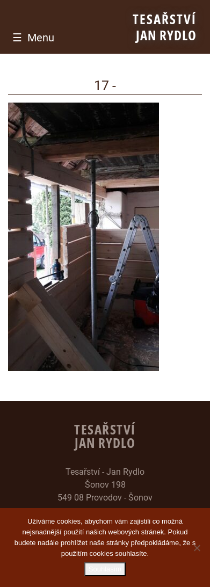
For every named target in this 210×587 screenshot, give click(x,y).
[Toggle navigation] (30, 38)
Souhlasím (105, 569)
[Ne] (196, 547)
